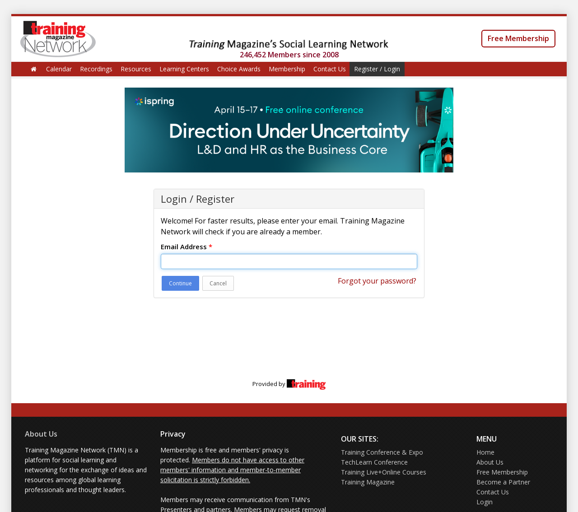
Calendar (59, 69)
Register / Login (377, 69)
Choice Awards (239, 69)
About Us (41, 434)
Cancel (218, 283)
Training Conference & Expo (382, 452)
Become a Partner (503, 482)
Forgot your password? (377, 281)
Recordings (96, 69)
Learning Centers (184, 69)
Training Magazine (368, 482)
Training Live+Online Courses (383, 472)
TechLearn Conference (374, 462)
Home (485, 452)
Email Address (186, 246)
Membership (287, 69)
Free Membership (518, 38)
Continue (180, 283)
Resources (136, 69)
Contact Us (329, 69)
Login (484, 502)
